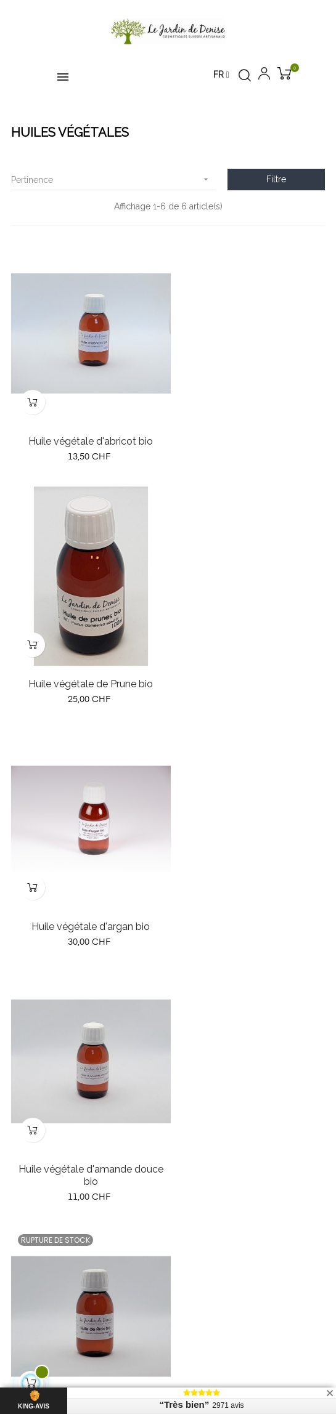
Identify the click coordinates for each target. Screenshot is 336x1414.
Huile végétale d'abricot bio (87, 432)
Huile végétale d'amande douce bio (249, 672)
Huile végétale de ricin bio (86, 912)
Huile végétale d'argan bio (87, 666)
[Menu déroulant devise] (221, 75)
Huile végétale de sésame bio (249, 912)
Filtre (276, 179)
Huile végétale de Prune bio (249, 432)
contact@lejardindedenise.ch (100, 1075)
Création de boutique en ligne (168, 1368)
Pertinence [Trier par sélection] (113, 179)
